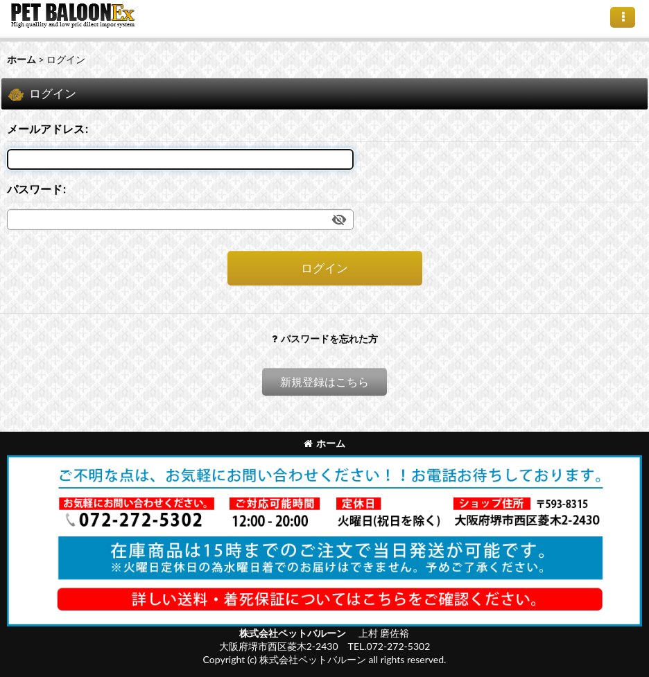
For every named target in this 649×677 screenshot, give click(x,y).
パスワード (34, 188)
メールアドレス (46, 128)
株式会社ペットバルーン (293, 633)
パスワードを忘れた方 (325, 338)
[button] (622, 17)
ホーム (324, 443)
